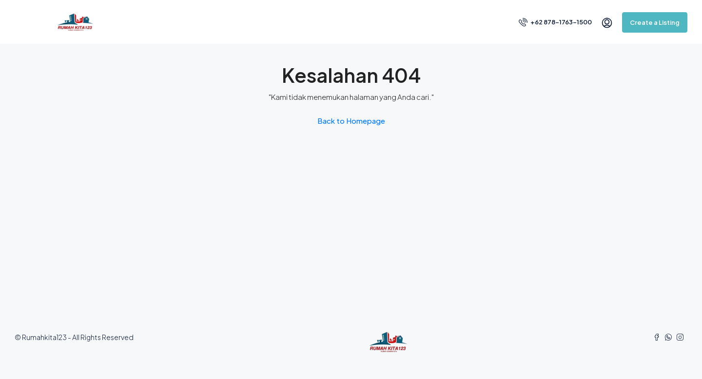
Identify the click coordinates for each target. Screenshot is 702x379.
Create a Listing (655, 22)
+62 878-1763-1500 (555, 22)
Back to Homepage (351, 120)
